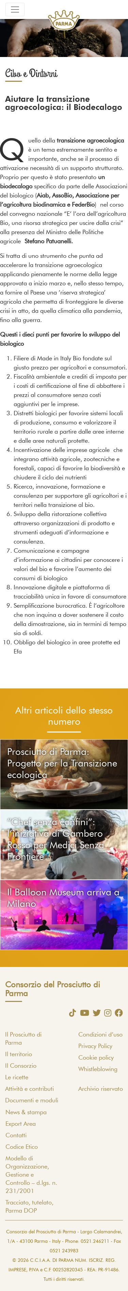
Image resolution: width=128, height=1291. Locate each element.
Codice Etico (21, 1147)
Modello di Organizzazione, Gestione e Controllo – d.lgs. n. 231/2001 (31, 1175)
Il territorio (18, 1054)
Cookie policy (96, 1058)
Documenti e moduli (31, 1101)
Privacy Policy (95, 1046)
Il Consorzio (20, 1066)
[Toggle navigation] (15, 9)
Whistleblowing (97, 1069)
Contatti (16, 1136)
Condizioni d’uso (100, 1035)
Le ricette (16, 1078)
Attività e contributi (29, 1089)
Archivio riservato (100, 1089)
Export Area (20, 1124)
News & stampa (26, 1112)
